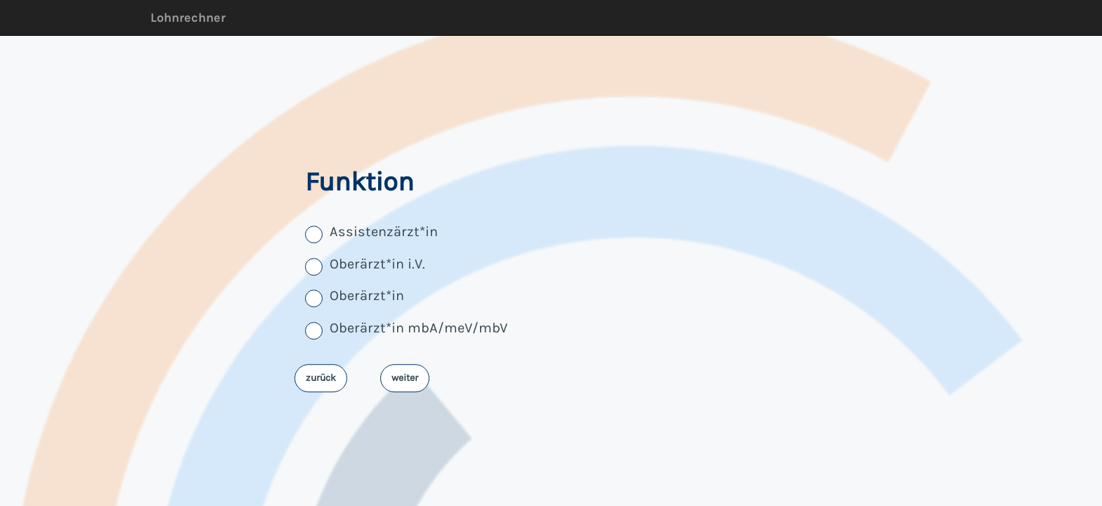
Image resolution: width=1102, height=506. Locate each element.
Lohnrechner (188, 17)
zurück (321, 378)
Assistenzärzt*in (384, 232)
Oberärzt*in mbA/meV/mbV (418, 328)
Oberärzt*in (367, 296)
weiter (404, 378)
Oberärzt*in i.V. (377, 264)
